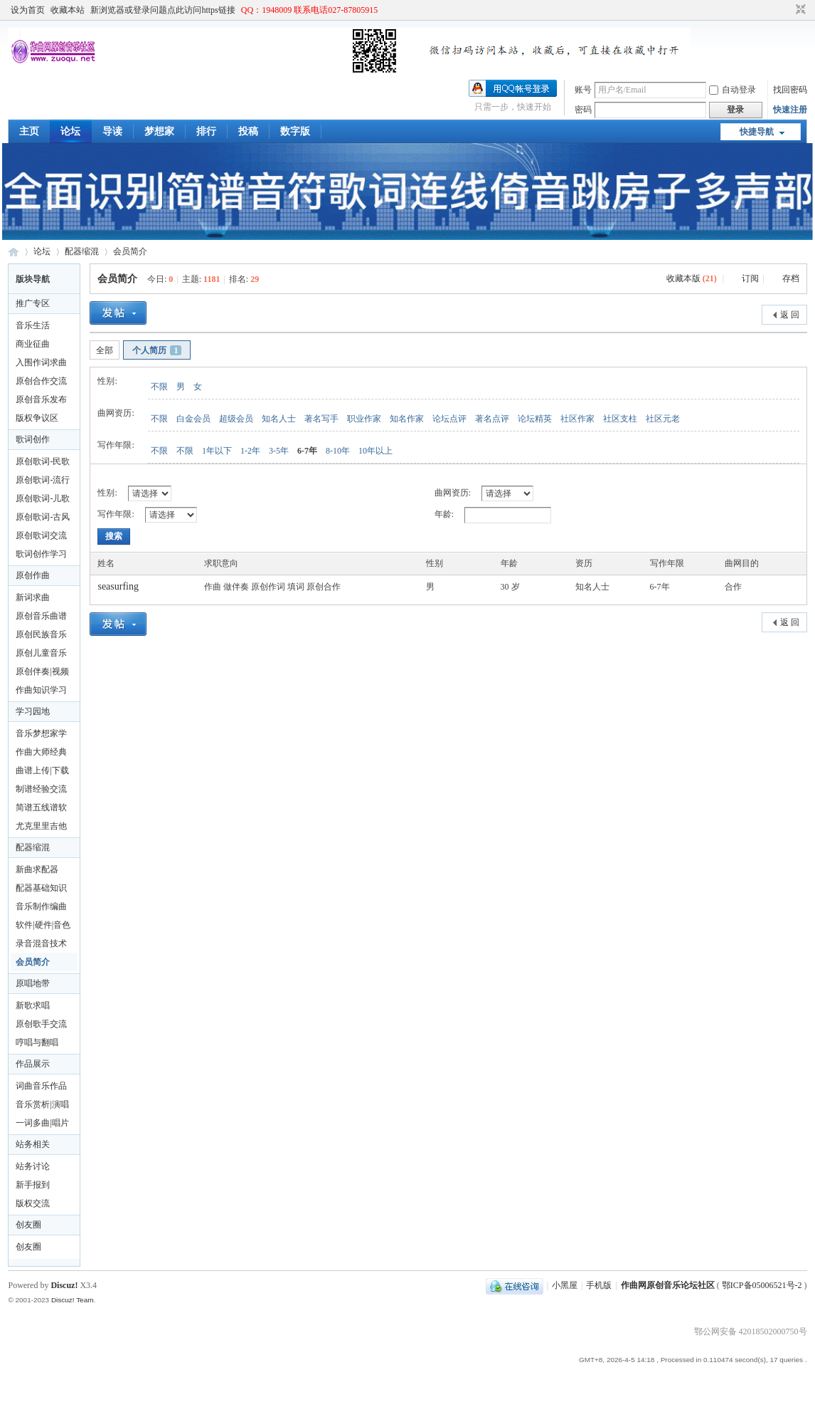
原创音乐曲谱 (41, 616)
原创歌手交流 (41, 1024)
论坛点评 (449, 419)
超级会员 (236, 419)
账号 (583, 90)
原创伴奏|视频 (42, 671)
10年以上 (375, 451)
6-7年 (307, 451)
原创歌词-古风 (43, 517)
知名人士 (279, 419)
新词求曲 (33, 597)
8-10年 (338, 451)
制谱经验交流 (41, 789)
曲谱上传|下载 (42, 770)
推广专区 (33, 303)
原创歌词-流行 (43, 480)
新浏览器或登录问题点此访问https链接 (162, 10)
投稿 (248, 131)
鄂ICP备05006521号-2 (762, 1285)
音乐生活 (33, 325)
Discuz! (64, 1285)
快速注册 (790, 110)
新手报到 (33, 1185)
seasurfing (118, 586)
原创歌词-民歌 (43, 461)
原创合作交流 (41, 381)
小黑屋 (564, 1285)
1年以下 (217, 451)
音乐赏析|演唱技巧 (42, 1106)
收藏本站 (67, 10)
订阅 (750, 278)
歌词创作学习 (41, 554)
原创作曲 (33, 575)
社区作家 (577, 419)
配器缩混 (82, 251)
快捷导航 (757, 132)
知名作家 (407, 419)
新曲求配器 (37, 869)
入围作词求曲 (41, 362)
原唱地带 (33, 983)
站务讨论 (33, 1166)
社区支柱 (620, 419)
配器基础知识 (41, 888)
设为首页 (28, 10)
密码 (583, 110)
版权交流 (33, 1203)
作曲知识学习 (41, 690)
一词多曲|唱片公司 (42, 1125)
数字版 (295, 131)
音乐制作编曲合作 (41, 908)
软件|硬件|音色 (43, 925)
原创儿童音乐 (41, 653)
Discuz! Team (72, 1300)
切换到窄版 (799, 10)
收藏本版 (691, 278)
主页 (29, 131)
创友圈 (28, 1225)
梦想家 (159, 131)
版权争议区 (37, 418)
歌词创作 (33, 439)
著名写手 (321, 419)
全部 (104, 350)
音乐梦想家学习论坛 (41, 735)
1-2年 (250, 451)
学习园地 (33, 711)
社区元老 (663, 419)
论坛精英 (535, 419)
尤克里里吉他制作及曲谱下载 (41, 828)
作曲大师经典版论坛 (41, 754)
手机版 (599, 1285)
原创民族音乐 (41, 634)
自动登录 (732, 90)
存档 (790, 278)
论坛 (70, 131)
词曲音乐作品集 (41, 1088)
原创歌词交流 (41, 535)
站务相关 (33, 1144)
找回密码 (790, 90)
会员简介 (130, 251)
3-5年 (279, 451)
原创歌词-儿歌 (43, 498)
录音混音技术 (41, 943)
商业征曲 (33, 344)
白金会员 (193, 419)
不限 (159, 387)
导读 (112, 131)
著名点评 (492, 419)
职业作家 (364, 419)
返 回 (789, 315)
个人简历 (156, 350)
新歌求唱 (33, 1005)
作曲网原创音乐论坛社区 (13, 251)
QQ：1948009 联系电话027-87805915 (309, 10)
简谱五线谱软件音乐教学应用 (41, 809)
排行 (206, 131)
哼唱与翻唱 (37, 1042)
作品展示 (33, 1064)
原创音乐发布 (41, 399)
